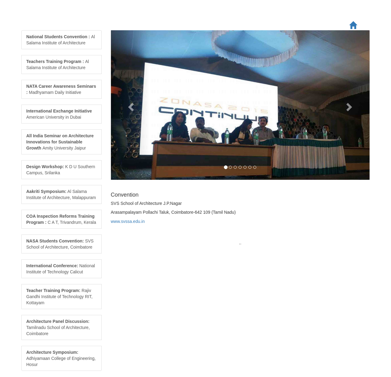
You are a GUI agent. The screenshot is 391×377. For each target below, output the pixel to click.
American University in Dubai (59, 114)
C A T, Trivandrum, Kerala (61, 219)
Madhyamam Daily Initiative (61, 89)
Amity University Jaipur (59, 141)
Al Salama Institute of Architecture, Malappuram (61, 194)
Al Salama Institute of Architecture (60, 39)
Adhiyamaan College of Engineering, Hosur (61, 358)
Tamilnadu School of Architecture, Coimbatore (58, 327)
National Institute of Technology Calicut (60, 268)
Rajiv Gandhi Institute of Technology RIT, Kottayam (59, 296)
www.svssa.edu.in (128, 221)
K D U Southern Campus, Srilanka (60, 169)
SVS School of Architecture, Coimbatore (59, 243)
